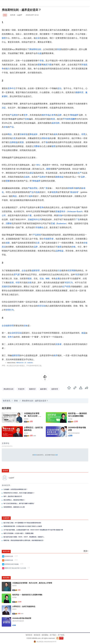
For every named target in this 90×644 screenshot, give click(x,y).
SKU (38, 165)
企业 (38, 38)
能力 (8, 69)
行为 (12, 310)
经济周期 (71, 270)
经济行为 (69, 282)
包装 (38, 192)
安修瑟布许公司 (35, 219)
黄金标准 (74, 192)
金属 (58, 278)
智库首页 (29, 635)
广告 (78, 219)
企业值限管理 (8, 326)
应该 (59, 49)
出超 (40, 53)
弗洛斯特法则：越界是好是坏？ (35, 401)
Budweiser (61, 223)
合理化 (35, 188)
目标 (22, 134)
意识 (4, 247)
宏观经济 (6, 286)
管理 (8, 310)
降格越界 (74, 115)
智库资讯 (6, 401)
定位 (60, 88)
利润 (53, 119)
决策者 (59, 344)
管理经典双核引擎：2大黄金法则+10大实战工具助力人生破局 (23, 526)
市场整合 (40, 227)
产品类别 (14, 115)
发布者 (5, 470)
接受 (4, 38)
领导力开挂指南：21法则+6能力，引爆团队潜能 (18, 533)
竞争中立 (12, 88)
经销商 (70, 188)
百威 (53, 223)
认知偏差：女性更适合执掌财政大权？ (15, 489)
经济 (77, 274)
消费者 (37, 146)
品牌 (60, 115)
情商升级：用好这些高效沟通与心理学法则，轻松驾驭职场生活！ (24, 540)
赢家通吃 (43, 389)
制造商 (55, 192)
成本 (56, 134)
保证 (32, 173)
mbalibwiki (30, 362)
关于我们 (53, 635)
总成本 (27, 177)
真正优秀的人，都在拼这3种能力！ (14, 500)
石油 (42, 278)
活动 (20, 333)
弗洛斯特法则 (35, 49)
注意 (14, 138)
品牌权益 (14, 142)
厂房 (46, 188)
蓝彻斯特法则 (9, 556)
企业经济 (14, 333)
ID (25, 362)
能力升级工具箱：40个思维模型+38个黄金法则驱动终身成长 (22, 523)
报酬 (73, 119)
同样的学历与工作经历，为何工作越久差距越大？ (19, 493)
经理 (83, 134)
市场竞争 (21, 389)
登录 (35, 455)
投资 (12, 282)
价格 (27, 119)
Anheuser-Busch (75, 211)
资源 (22, 142)
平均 (65, 119)
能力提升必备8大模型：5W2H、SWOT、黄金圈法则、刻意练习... (24, 537)
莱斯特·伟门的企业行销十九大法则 (16, 568)
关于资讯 (61, 635)
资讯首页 (37, 635)
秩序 (56, 355)
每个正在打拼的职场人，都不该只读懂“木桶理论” (19, 503)
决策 (30, 282)
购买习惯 (48, 65)
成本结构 (56, 123)
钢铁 (48, 278)
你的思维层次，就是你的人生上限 (14, 507)
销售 (69, 119)
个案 (30, 215)
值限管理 (36, 270)
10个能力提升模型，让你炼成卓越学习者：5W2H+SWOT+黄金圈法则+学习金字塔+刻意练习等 (33, 530)
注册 (56, 455)
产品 (12, 127)
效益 (83, 333)
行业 (60, 270)
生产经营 (66, 286)
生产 (79, 173)
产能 (30, 188)
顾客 (48, 169)
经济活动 (42, 306)
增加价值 (46, 138)
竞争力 (11, 337)
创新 (8, 243)
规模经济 (79, 92)
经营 (18, 282)
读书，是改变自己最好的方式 (13, 496)
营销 (16, 401)
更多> (85, 551)
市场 (42, 61)
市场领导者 (49, 239)
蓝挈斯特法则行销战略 (12, 564)
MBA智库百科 (20, 362)
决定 (4, 108)
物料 (77, 188)
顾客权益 (60, 177)
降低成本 (34, 134)
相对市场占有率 (49, 115)
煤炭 (30, 278)
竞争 (26, 115)
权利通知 (45, 635)
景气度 (17, 274)
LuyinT (20, 15)
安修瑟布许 (61, 211)
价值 (6, 127)
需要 (40, 65)
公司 (4, 215)
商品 (10, 134)
